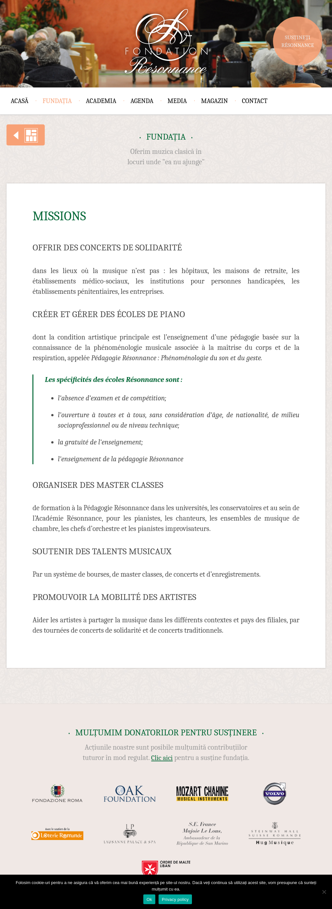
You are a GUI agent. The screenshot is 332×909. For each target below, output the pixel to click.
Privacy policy (175, 899)
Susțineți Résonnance (297, 41)
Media (177, 101)
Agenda (141, 101)
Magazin (214, 101)
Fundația (57, 101)
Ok (149, 899)
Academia (101, 101)
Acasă (20, 101)
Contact (254, 101)
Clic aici (161, 758)
